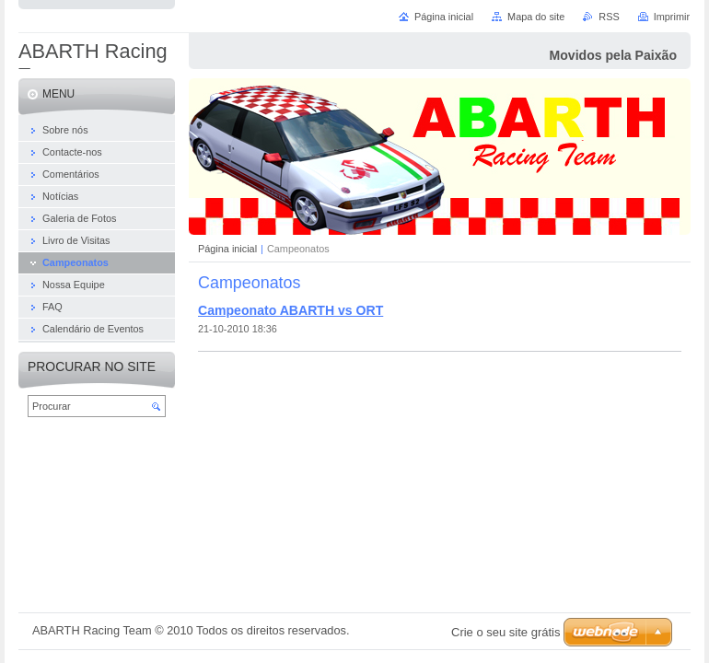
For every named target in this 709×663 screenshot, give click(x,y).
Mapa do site (535, 16)
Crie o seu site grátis (506, 632)
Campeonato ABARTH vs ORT (290, 310)
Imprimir (672, 16)
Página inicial (227, 248)
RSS (609, 16)
